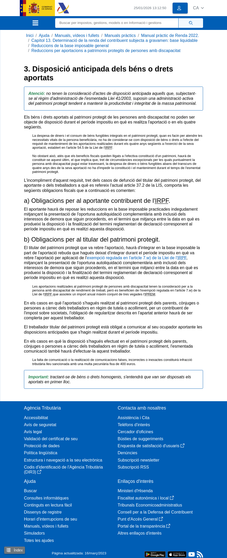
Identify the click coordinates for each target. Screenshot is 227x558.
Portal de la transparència (144, 526)
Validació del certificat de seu (51, 439)
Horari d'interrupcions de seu (50, 519)
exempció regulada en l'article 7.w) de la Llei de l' (136, 258)
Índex (15, 550)
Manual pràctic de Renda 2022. (170, 35)
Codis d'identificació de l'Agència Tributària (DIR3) (63, 469)
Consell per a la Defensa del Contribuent (155, 512)
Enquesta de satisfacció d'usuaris (151, 446)
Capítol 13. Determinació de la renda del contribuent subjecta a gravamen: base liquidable (114, 40)
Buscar (30, 491)
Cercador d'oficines (135, 432)
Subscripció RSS (133, 467)
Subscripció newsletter (138, 460)
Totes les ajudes (39, 540)
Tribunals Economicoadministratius (150, 505)
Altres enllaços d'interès (139, 533)
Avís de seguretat (40, 425)
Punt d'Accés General (140, 519)
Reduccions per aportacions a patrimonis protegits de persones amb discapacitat (105, 50)
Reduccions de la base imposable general (70, 45)
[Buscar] (117, 23)
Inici (29, 35)
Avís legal (33, 432)
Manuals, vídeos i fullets (77, 35)
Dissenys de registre (43, 512)
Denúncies (127, 453)
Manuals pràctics (120, 35)
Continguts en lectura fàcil (48, 505)
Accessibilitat (36, 418)
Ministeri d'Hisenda (135, 491)
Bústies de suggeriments (140, 439)
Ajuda (44, 35)
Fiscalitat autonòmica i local (146, 498)
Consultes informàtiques (46, 498)
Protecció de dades (42, 446)
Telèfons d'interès (134, 425)
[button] (198, 8)
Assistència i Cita (133, 418)
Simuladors (34, 533)
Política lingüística (40, 453)
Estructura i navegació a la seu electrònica (63, 460)
